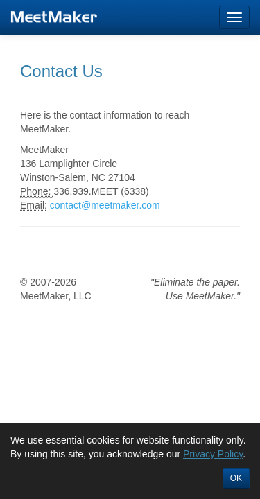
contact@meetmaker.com (105, 205)
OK (236, 478)
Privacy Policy (213, 453)
